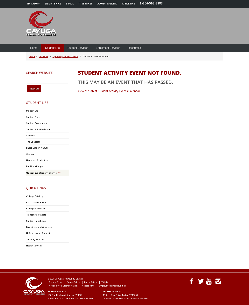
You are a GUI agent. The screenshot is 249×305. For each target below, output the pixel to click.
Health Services (34, 243)
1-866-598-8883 (151, 3)
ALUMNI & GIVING (107, 3)
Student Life (52, 47)
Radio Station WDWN (36, 146)
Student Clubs (33, 116)
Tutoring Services (34, 237)
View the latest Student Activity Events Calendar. (109, 91)
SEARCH (34, 88)
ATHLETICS (128, 3)
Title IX (104, 279)
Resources (134, 47)
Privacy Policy (55, 279)
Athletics (30, 134)
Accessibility (88, 283)
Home (33, 47)
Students (43, 56)
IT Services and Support (37, 231)
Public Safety (90, 279)
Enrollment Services (108, 47)
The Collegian (33, 140)
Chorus (29, 153)
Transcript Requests (36, 212)
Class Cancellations (36, 200)
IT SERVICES (85, 3)
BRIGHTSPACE (53, 3)
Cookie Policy (73, 279)
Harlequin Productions (37, 159)
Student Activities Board (38, 128)
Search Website (39, 72)
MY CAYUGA (33, 3)
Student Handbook (35, 218)
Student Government (36, 122)
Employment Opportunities (112, 283)
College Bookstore (35, 206)
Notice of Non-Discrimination (63, 283)
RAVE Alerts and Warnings (38, 224)
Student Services (78, 47)
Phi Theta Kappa (34, 165)
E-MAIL (70, 3)
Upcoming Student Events (65, 56)
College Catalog (34, 194)
